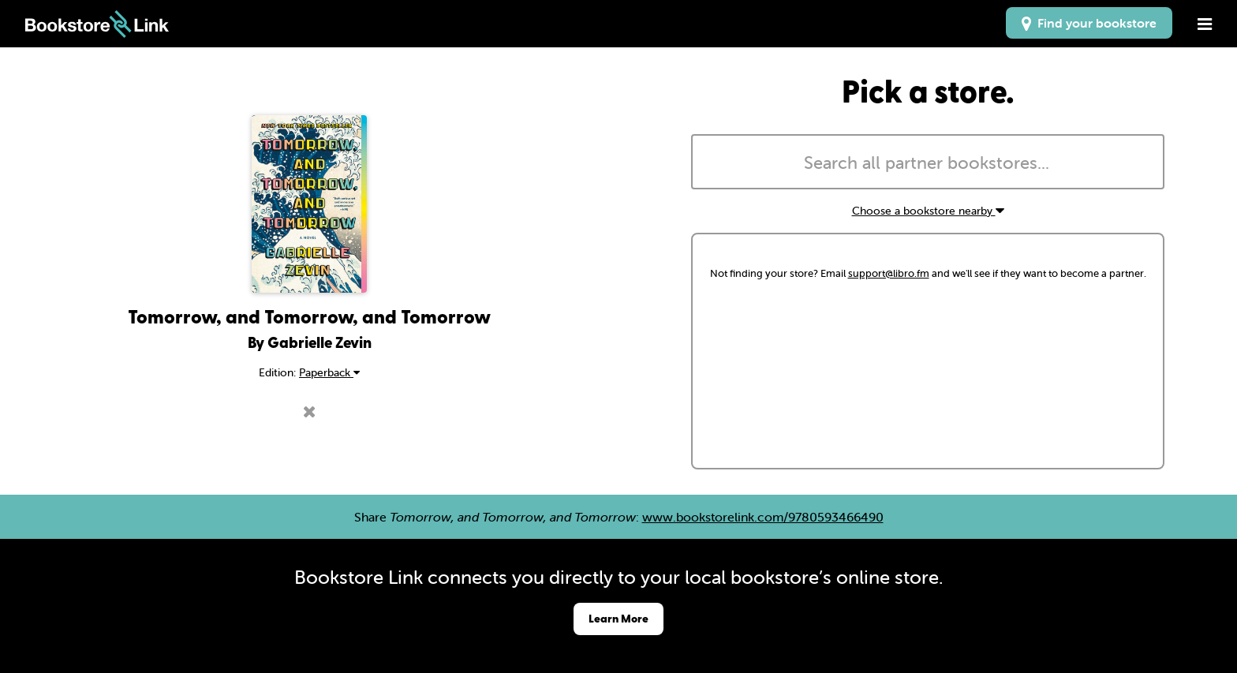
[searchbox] (928, 163)
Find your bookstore (1089, 23)
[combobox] (927, 161)
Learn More (618, 618)
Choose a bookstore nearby (928, 211)
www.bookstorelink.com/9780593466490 (763, 517)
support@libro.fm (888, 273)
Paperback (329, 372)
